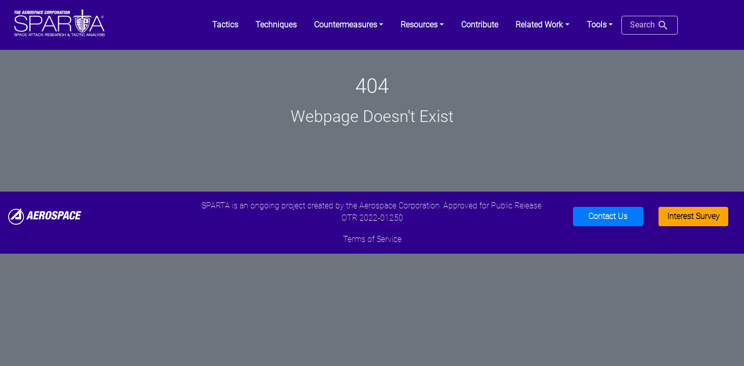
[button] (348, 25)
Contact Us (607, 216)
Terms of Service (372, 239)
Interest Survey (693, 216)
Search (649, 25)
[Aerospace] (44, 216)
